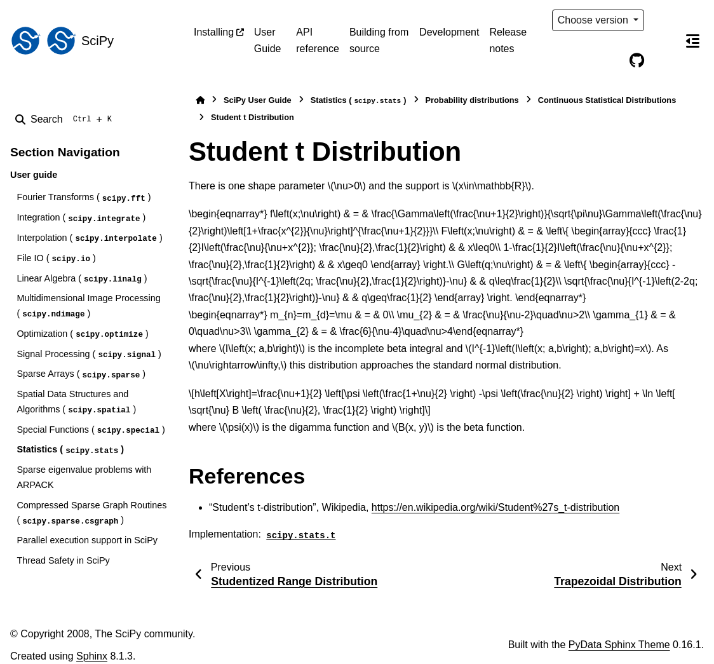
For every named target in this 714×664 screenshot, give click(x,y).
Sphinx (91, 656)
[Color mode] (663, 20)
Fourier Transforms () (84, 198)
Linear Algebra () (82, 279)
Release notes (508, 40)
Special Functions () (91, 430)
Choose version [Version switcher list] (594, 20)
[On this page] (692, 40)
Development (449, 32)
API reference (317, 40)
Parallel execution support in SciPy (87, 540)
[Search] (66, 119)
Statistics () (70, 450)
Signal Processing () (89, 355)
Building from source (378, 40)
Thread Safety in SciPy (63, 560)
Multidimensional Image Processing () (88, 306)
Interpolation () (89, 239)
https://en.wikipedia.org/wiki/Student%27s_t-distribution (495, 507)
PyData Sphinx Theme (619, 644)
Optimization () (82, 335)
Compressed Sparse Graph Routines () (91, 513)
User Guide (267, 40)
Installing (214, 32)
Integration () (81, 218)
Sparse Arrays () (81, 375)
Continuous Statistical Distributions (607, 100)
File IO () (56, 259)
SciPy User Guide (258, 100)
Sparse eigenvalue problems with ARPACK (84, 477)
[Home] (200, 100)
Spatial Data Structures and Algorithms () (76, 402)
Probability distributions (472, 100)
